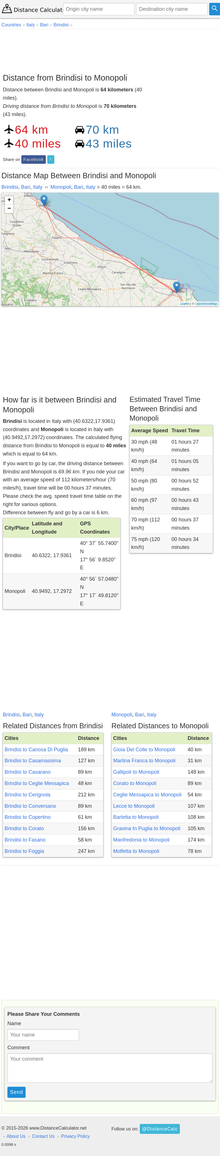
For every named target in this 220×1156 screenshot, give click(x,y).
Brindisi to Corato (24, 828)
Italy (37, 187)
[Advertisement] (109, 49)
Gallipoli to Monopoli (136, 772)
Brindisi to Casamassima (33, 760)
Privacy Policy (75, 1136)
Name (14, 1023)
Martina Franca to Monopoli (144, 760)
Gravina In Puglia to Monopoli (146, 828)
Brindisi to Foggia (24, 851)
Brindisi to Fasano (25, 840)
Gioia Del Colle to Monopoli (144, 749)
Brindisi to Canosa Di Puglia (36, 749)
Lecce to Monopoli (134, 806)
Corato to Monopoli (135, 783)
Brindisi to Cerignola (27, 795)
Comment (18, 1047)
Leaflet (184, 303)
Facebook (33, 159)
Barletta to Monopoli (136, 817)
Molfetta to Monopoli (136, 851)
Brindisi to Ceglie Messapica (37, 783)
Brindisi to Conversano (30, 806)
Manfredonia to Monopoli (141, 840)
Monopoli (60, 187)
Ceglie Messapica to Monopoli (147, 795)
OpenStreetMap (206, 303)
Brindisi (9, 187)
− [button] (9, 209)
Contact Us (43, 1136)
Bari (25, 187)
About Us (16, 1136)
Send (16, 1092)
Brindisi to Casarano (28, 772)
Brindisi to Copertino (28, 817)
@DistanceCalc (160, 1128)
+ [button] (9, 200)
